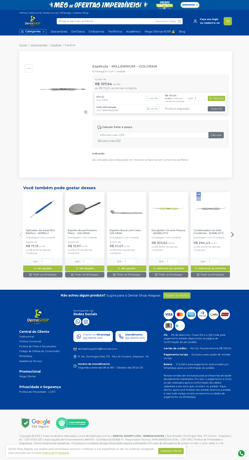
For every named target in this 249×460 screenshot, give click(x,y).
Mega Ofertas (27, 376)
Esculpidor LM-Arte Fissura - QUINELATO (168, 232)
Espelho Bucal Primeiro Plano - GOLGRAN (82, 232)
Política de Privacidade (55, 453)
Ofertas (23, 13)
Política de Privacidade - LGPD (37, 391)
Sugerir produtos (176, 295)
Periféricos (115, 31)
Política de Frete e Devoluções (37, 346)
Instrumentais (38, 45)
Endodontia (96, 31)
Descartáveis (59, 31)
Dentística (78, 31)
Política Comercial (30, 341)
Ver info (152, 98)
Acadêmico (133, 31)
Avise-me (216, 108)
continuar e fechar (171, 451)
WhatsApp (65, 13)
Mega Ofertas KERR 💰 (160, 31)
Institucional (35, 13)
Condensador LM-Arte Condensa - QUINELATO (208, 232)
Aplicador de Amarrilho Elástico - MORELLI (40, 232)
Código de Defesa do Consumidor (39, 351)
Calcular (216, 135)
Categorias (33, 31)
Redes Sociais (50, 13)
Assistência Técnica (30, 361)
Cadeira (77, 13)
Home (23, 45)
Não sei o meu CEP (109, 140)
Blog (85, 13)
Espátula (56, 45)
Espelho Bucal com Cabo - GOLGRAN (126, 232)
